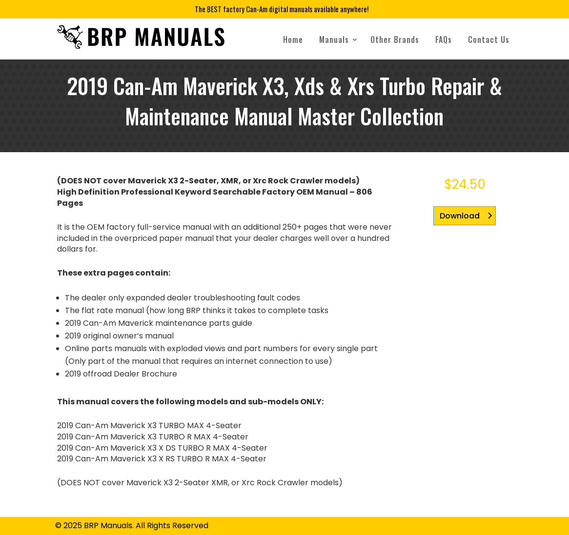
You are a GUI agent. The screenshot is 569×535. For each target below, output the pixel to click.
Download (460, 215)
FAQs (443, 39)
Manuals (334, 39)
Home (293, 39)
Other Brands (394, 39)
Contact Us (488, 39)
